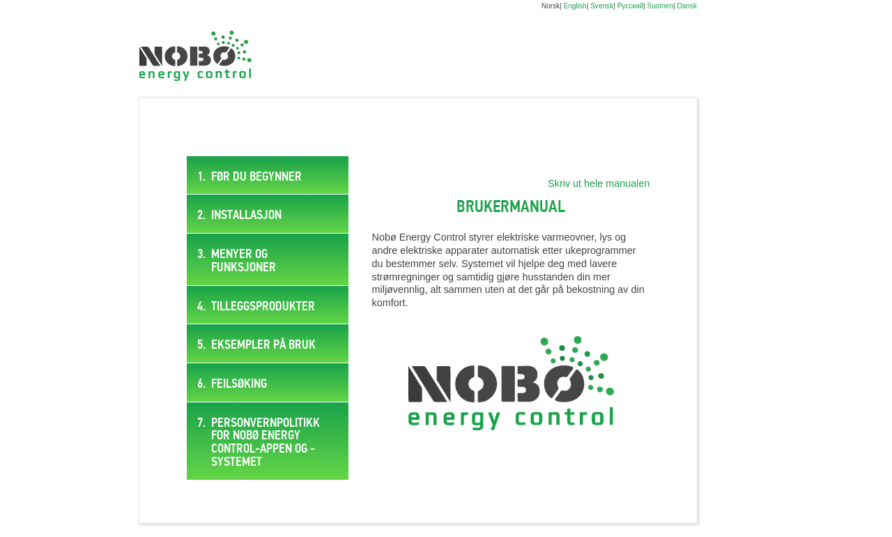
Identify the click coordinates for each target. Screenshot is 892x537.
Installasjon (246, 215)
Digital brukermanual (195, 56)
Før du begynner (256, 177)
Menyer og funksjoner (243, 261)
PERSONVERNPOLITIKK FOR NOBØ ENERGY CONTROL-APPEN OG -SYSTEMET (265, 443)
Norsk (550, 6)
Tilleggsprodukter (263, 307)
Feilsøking (239, 384)
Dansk (687, 6)
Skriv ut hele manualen (598, 183)
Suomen (660, 6)
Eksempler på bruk (263, 345)
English (575, 6)
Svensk (601, 6)
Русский (630, 6)
